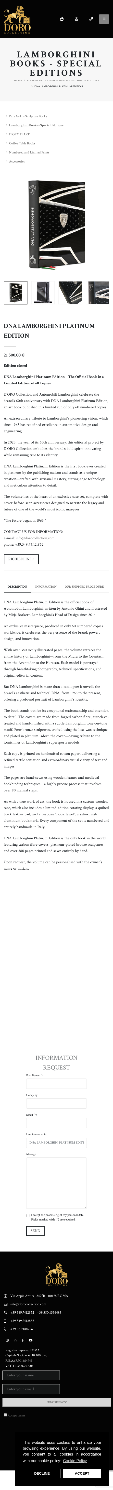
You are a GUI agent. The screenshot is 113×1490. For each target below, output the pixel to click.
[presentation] (9, 224)
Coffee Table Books (22, 143)
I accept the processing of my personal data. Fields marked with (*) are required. (57, 1217)
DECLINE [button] (42, 1473)
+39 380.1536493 (49, 1312)
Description (17, 587)
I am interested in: (36, 1134)
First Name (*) (34, 1075)
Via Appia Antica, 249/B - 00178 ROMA (39, 1296)
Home (18, 80)
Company (31, 1095)
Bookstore (34, 80)
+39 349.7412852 (22, 1312)
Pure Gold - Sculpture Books (28, 116)
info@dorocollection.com (35, 538)
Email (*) (31, 1115)
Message (31, 1154)
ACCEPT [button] (82, 1473)
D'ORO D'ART (19, 134)
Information (46, 587)
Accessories (17, 161)
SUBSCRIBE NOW (57, 1402)
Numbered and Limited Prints (29, 152)
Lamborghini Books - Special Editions (73, 80)
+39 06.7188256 (21, 1329)
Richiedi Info (21, 559)
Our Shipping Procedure (84, 587)
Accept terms (16, 1415)
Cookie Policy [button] (75, 1461)
